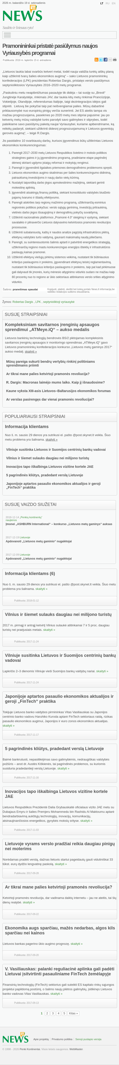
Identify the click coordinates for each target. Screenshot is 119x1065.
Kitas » (73, 1013)
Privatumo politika (62, 1039)
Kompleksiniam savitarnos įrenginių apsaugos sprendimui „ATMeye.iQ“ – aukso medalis (52, 327)
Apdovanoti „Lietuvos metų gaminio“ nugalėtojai (39, 541)
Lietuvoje (25, 537)
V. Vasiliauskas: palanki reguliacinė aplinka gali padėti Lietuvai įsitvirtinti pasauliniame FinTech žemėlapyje (59, 971)
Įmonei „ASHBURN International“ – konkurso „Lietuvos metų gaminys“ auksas (59, 524)
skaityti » (31, 351)
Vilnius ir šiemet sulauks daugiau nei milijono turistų (47, 458)
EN (113, 3)
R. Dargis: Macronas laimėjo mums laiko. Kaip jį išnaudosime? (55, 382)
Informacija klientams (27, 426)
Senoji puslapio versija (88, 1039)
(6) (52, 573)
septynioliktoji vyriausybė (58, 302)
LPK (38, 302)
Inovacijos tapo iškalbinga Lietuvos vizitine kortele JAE (49, 466)
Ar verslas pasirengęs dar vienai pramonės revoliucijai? (50, 399)
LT (101, 3)
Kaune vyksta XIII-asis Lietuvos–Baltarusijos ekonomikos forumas (58, 391)
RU (108, 3)
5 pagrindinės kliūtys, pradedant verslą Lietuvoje (44, 475)
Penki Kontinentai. (30, 1049)
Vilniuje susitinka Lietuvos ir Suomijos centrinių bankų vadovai (56, 449)
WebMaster (75, 1049)
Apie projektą (41, 1039)
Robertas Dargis (23, 302)
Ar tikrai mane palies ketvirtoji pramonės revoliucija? (48, 374)
